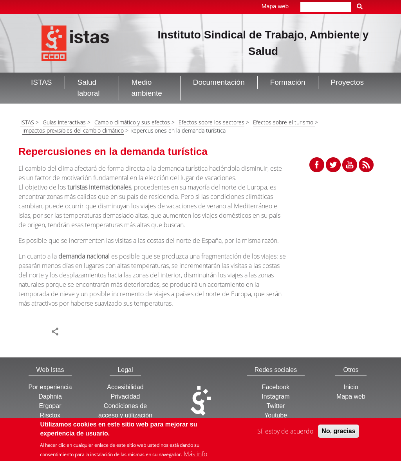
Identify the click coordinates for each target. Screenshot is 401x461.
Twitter (275, 406)
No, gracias (338, 432)
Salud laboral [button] (89, 88)
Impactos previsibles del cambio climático (73, 130)
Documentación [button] (219, 82)
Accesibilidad (125, 387)
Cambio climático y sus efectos (132, 122)
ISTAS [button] (41, 82)
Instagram (275, 396)
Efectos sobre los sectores (211, 122)
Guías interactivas (64, 122)
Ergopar (50, 406)
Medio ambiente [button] (147, 88)
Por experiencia (50, 387)
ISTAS (27, 122)
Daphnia (50, 396)
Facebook (275, 387)
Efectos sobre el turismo (284, 122)
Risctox (50, 415)
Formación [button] (287, 82)
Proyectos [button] (347, 82)
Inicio (350, 387)
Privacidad (125, 396)
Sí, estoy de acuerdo (285, 432)
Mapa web (275, 6)
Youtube (275, 415)
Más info (195, 455)
